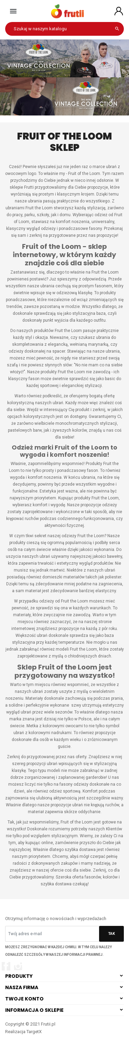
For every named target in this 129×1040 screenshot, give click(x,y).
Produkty (19, 976)
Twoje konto (24, 998)
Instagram (18, 966)
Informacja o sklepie (34, 1010)
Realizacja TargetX (23, 1031)
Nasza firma (21, 987)
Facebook (6, 966)
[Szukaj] (64, 29)
